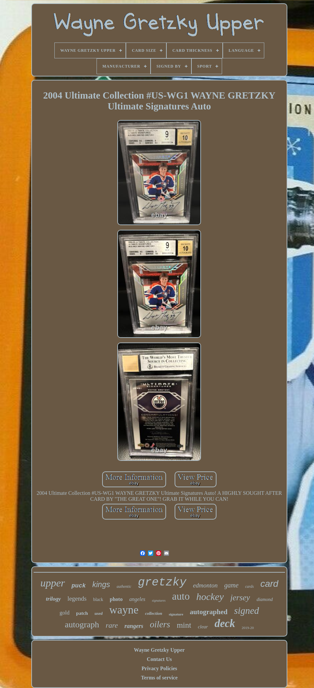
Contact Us (159, 659)
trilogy (53, 599)
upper (52, 583)
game (231, 585)
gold (65, 613)
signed (246, 610)
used (99, 613)
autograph (82, 624)
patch (82, 613)
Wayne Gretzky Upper (159, 650)
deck (224, 623)
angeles (137, 599)
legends (77, 598)
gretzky (162, 582)
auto (180, 596)
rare (112, 625)
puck (78, 586)
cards (249, 586)
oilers (160, 624)
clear (203, 626)
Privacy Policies (159, 668)
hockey (210, 596)
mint (184, 625)
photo (116, 599)
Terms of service (159, 677)
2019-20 (248, 628)
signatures (158, 600)
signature (176, 614)
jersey (240, 597)
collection (153, 613)
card (269, 584)
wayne (123, 610)
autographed (208, 612)
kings (101, 584)
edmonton (205, 585)
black (98, 599)
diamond (265, 599)
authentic (124, 586)
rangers (134, 626)
